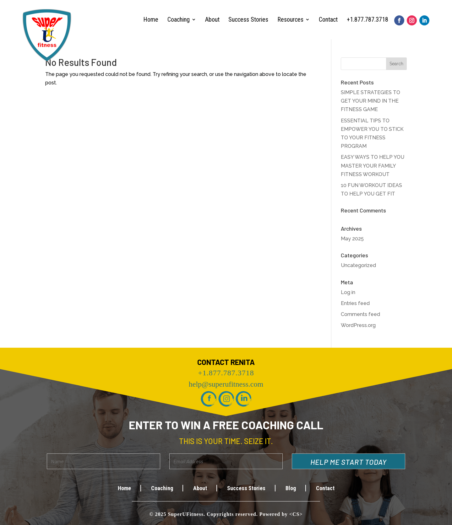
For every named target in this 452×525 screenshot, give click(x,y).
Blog (291, 488)
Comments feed (360, 314)
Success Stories (248, 19)
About (212, 19)
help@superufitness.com (226, 384)
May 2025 (352, 239)
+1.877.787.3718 (367, 19)
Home (150, 19)
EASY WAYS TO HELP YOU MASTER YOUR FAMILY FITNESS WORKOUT (372, 165)
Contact (328, 19)
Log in (348, 292)
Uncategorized (358, 265)
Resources (290, 19)
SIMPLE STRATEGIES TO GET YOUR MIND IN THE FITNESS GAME (370, 100)
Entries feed (355, 303)
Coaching (178, 19)
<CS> (296, 514)
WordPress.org (358, 325)
